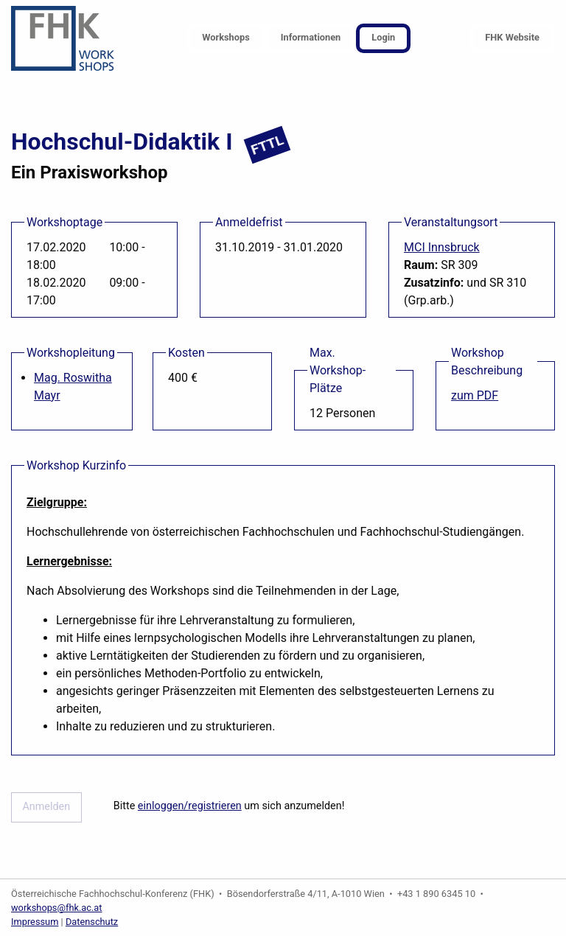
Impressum (34, 921)
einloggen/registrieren (190, 806)
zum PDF (474, 395)
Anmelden (46, 806)
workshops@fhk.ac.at (56, 907)
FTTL (267, 144)
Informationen (311, 37)
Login (383, 37)
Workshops (225, 37)
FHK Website (512, 37)
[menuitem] (225, 39)
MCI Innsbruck (442, 247)
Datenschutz (92, 921)
